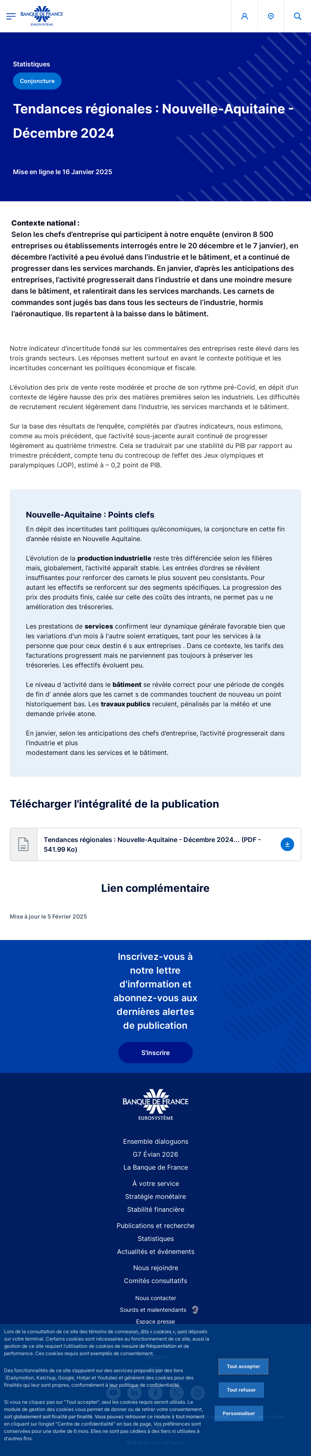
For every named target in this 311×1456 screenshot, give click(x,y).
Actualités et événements (155, 1251)
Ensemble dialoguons (155, 1141)
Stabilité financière (155, 1209)
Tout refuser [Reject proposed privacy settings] (241, 1390)
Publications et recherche (155, 1226)
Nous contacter (155, 1297)
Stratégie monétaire (155, 1196)
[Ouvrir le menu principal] (11, 16)
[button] (155, 844)
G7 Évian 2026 (155, 1154)
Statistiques (156, 1238)
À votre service (155, 1183)
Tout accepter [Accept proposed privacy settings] (243, 1366)
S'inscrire (155, 1053)
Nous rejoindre (155, 1268)
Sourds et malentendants (153, 1309)
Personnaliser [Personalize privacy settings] (239, 1413)
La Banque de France (156, 1167)
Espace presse (155, 1321)
